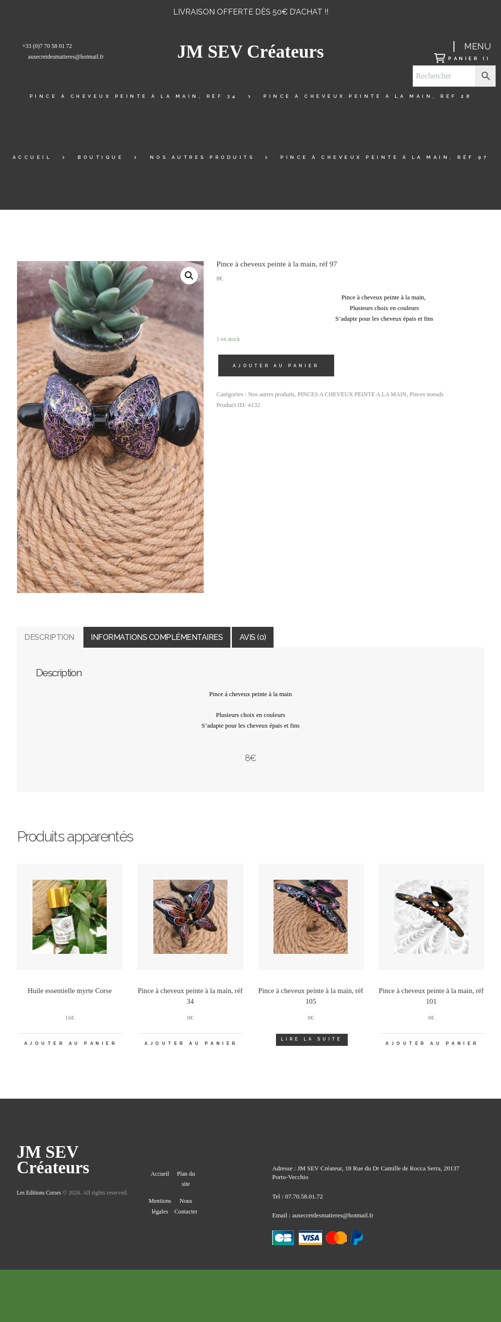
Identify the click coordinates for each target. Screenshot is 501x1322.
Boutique (101, 157)
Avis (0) (361, 642)
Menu (477, 46)
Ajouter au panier (278, 366)
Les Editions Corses (40, 1213)
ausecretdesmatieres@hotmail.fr (66, 56)
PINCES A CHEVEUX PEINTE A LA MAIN (358, 395)
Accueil (32, 157)
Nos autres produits (202, 157)
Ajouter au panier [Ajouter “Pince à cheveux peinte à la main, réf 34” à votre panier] (191, 1058)
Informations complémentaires (222, 642)
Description (67, 642)
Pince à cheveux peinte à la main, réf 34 (134, 96)
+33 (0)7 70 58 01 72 (47, 46)
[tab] (67, 643)
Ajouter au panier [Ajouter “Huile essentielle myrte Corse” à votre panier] (70, 1058)
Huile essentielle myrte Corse (69, 1001)
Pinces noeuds (437, 395)
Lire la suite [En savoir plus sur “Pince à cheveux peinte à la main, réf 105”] (311, 1051)
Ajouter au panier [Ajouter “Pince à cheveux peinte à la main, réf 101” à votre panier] (432, 1058)
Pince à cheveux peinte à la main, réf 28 (367, 96)
